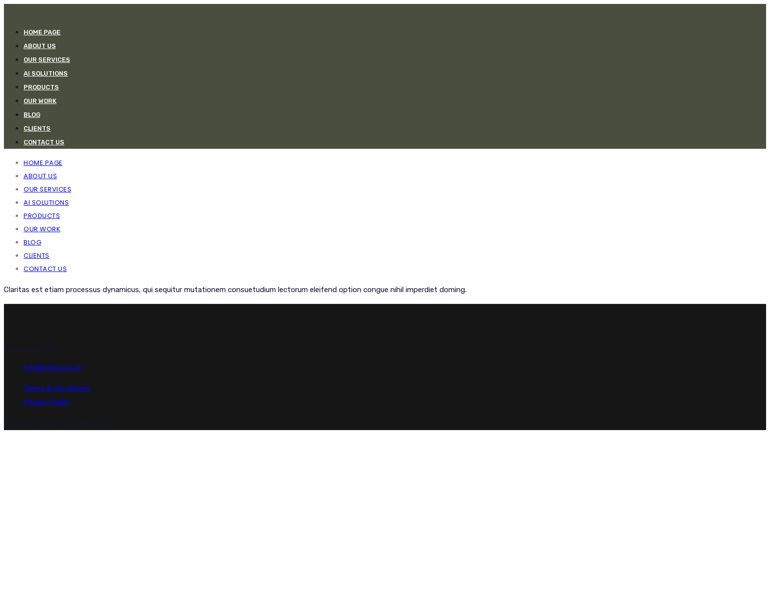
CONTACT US (44, 142)
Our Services (47, 59)
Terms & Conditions (57, 388)
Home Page (42, 32)
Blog (32, 114)
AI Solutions (46, 73)
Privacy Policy (47, 402)
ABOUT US (40, 46)
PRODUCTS (41, 87)
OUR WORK (40, 101)
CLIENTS (37, 128)
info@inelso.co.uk (53, 367)
